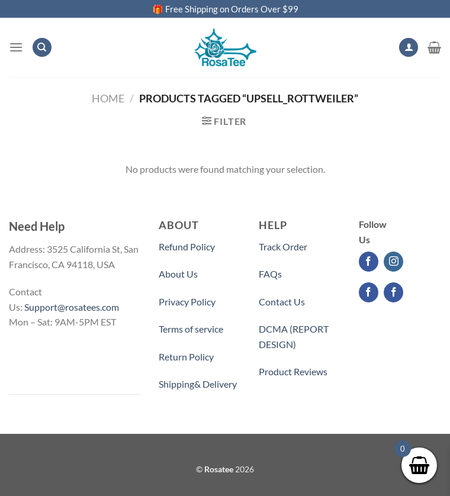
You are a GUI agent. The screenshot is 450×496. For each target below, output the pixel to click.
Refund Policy (187, 246)
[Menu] (16, 47)
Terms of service (191, 328)
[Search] (42, 47)
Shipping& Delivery (198, 383)
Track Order (283, 246)
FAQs (270, 273)
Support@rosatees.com (71, 307)
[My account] (408, 47)
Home (108, 98)
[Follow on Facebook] (368, 262)
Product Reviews (293, 371)
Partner (274, 399)
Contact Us (282, 301)
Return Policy (186, 356)
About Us (178, 273)
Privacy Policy (187, 301)
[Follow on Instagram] (393, 262)
